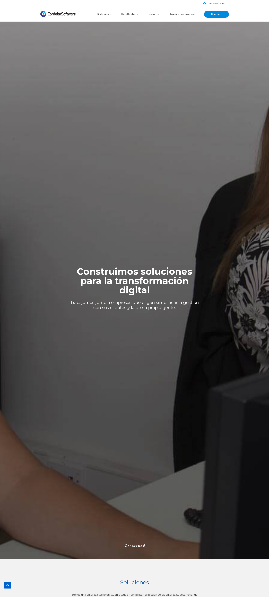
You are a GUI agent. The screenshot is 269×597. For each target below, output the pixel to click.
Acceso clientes (217, 3)
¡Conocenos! (134, 540)
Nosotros (154, 14)
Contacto (216, 14)
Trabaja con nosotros (182, 14)
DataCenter (128, 14)
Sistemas (103, 14)
